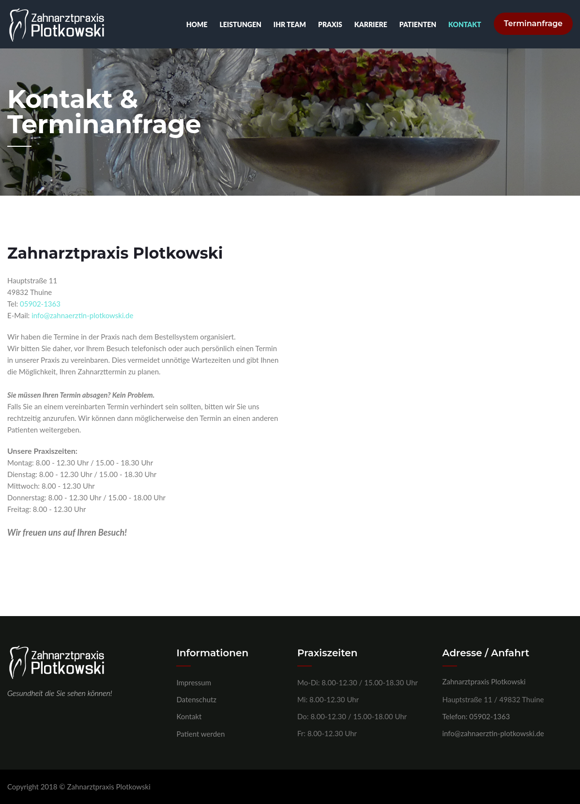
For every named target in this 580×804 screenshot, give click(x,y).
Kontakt (462, 24)
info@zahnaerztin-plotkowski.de (82, 315)
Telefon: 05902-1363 (476, 716)
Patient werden (200, 733)
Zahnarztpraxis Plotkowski (484, 681)
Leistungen (238, 24)
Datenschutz (196, 699)
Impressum (193, 682)
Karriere (368, 24)
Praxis (328, 24)
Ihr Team (288, 24)
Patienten (415, 24)
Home (195, 24)
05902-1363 (40, 303)
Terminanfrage (533, 24)
